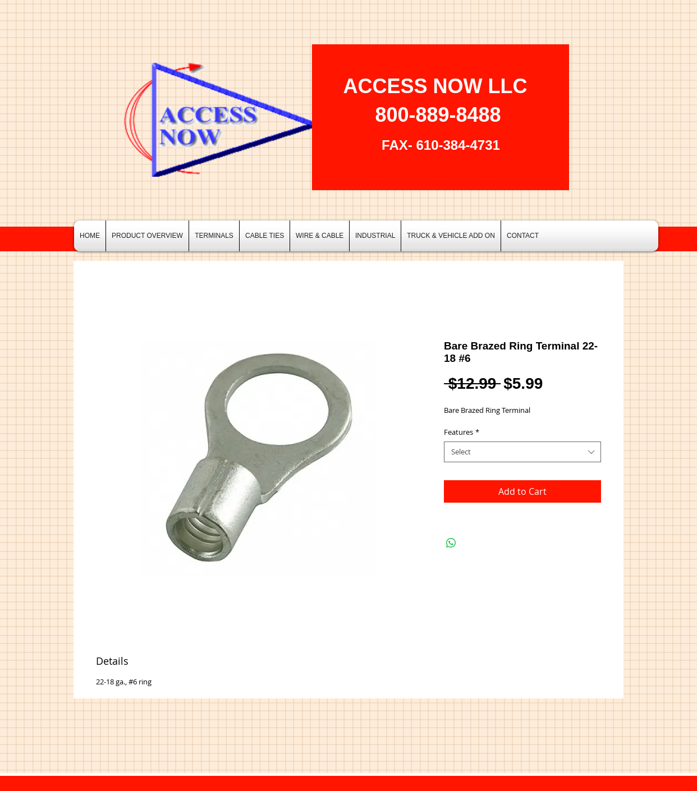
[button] (214, 235)
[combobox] (522, 452)
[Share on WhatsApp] (451, 543)
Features (461, 432)
